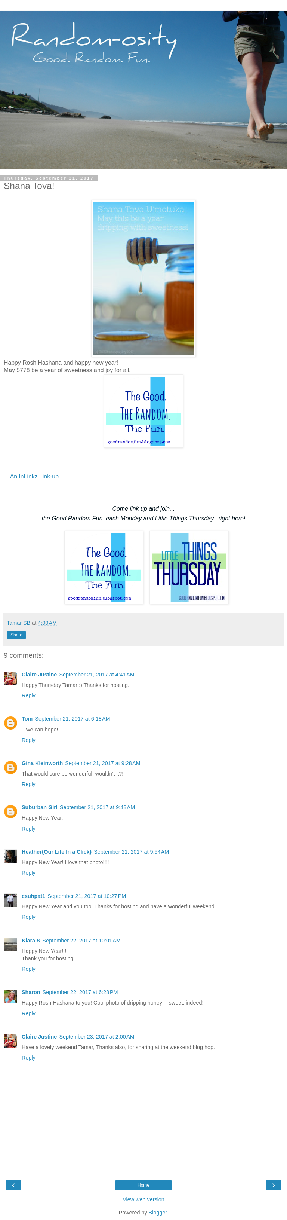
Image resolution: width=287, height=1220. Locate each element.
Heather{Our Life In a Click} (57, 852)
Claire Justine (39, 675)
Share (16, 634)
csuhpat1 (33, 896)
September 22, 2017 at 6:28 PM (80, 992)
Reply (29, 695)
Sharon (31, 992)
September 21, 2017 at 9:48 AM (97, 807)
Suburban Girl (40, 807)
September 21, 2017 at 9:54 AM (131, 852)
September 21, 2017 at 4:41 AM (96, 675)
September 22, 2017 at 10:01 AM (82, 941)
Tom (27, 719)
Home (143, 1185)
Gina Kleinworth (42, 763)
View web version (143, 1199)
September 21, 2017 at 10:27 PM (86, 896)
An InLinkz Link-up (34, 476)
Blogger (158, 1213)
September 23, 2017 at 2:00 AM (96, 1037)
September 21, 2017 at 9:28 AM (102, 763)
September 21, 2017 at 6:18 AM (72, 719)
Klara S (31, 941)
